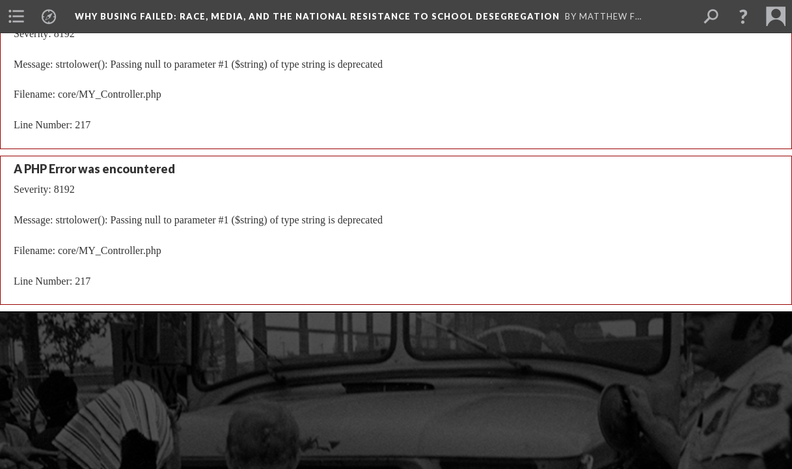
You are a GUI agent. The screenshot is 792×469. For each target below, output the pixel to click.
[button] (743, 16)
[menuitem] (16, 16)
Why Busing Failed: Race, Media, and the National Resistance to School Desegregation (317, 16)
